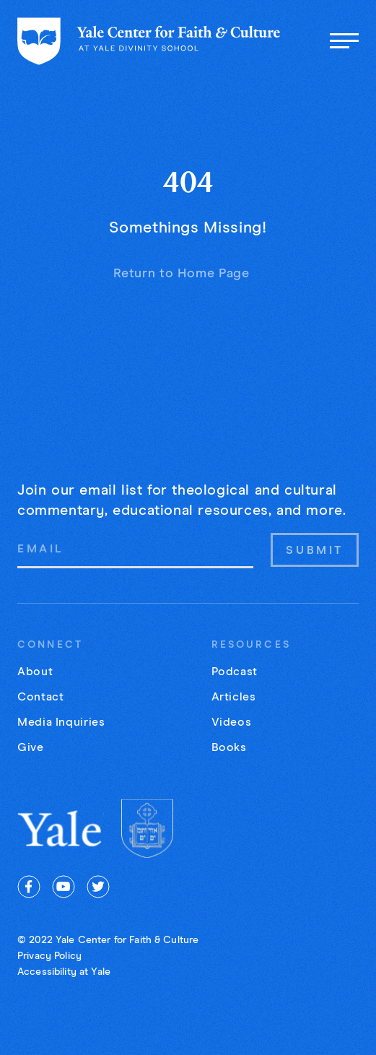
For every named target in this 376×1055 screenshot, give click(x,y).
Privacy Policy (49, 956)
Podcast (234, 671)
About (35, 671)
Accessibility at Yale (63, 972)
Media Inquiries (61, 722)
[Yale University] (60, 828)
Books (229, 747)
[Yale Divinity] (147, 828)
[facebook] (28, 886)
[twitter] (98, 886)
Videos (231, 722)
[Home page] (149, 41)
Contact (40, 697)
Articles (233, 697)
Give (30, 747)
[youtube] (63, 886)
